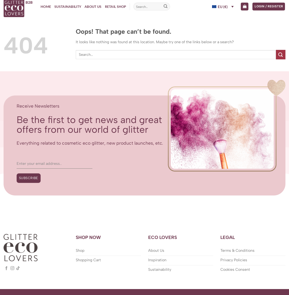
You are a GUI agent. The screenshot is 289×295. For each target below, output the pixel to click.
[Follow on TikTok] (18, 268)
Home (46, 7)
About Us (93, 7)
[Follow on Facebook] (6, 268)
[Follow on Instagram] (12, 268)
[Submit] (165, 7)
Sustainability (67, 7)
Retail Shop (115, 7)
